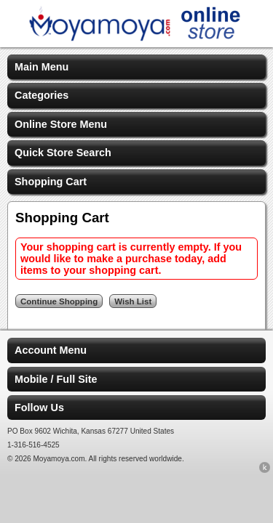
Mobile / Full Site (56, 379)
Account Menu (51, 350)
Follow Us (39, 407)
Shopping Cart (51, 181)
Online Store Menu (61, 124)
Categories (41, 95)
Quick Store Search (63, 152)
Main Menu (41, 67)
